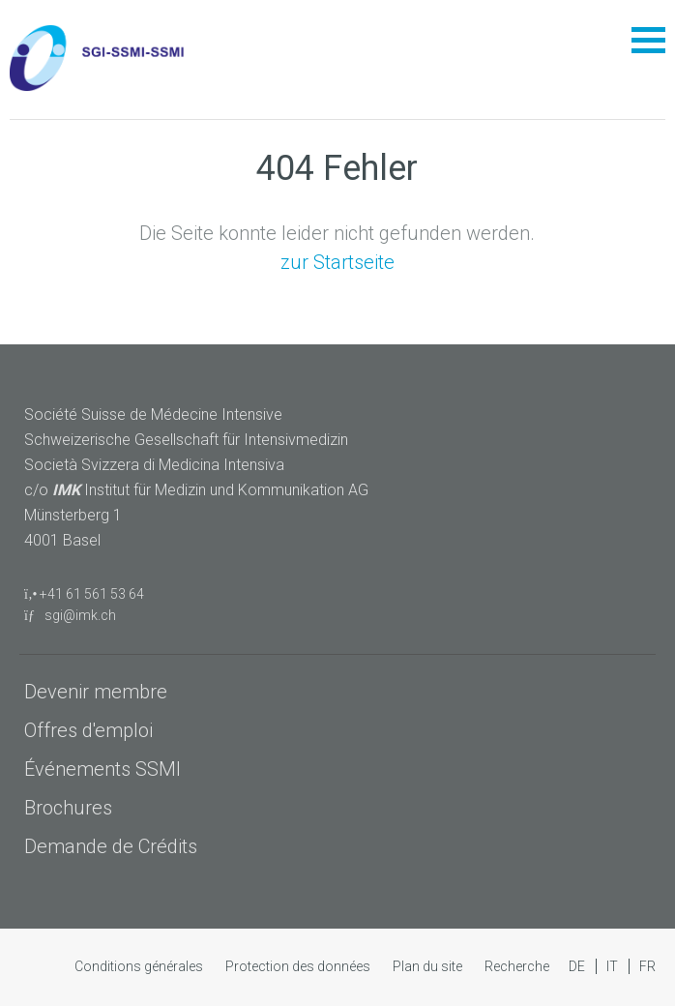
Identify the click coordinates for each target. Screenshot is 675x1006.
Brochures (68, 807)
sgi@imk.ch (70, 615)
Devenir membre (95, 691)
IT (613, 966)
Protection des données (299, 966)
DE (578, 966)
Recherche (516, 966)
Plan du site (429, 966)
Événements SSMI (102, 769)
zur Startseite (337, 262)
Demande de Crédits (110, 846)
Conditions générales (140, 966)
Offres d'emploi (88, 730)
